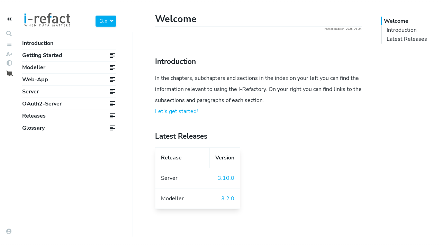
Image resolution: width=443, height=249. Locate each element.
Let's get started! (176, 111)
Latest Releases (407, 39)
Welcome (396, 21)
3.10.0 (226, 178)
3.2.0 (227, 198)
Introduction (37, 43)
